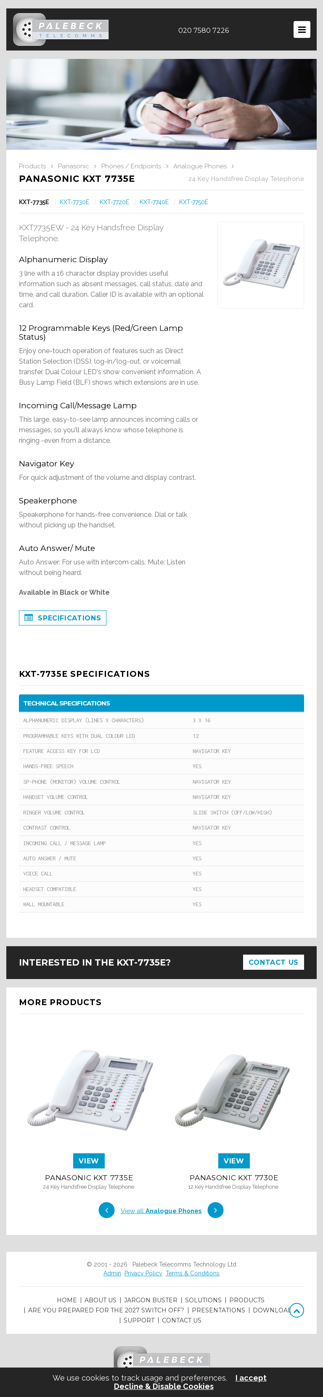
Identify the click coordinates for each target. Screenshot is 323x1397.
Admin (112, 1273)
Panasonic (73, 166)
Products (32, 166)
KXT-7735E (34, 202)
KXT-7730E (74, 202)
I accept (251, 1378)
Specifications (62, 618)
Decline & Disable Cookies (164, 1386)
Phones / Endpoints (131, 166)
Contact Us (274, 962)
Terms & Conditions (193, 1273)
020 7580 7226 (203, 31)
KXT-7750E (193, 202)
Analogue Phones (200, 166)
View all (161, 1211)
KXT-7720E (114, 202)
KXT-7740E (154, 202)
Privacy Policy (143, 1273)
